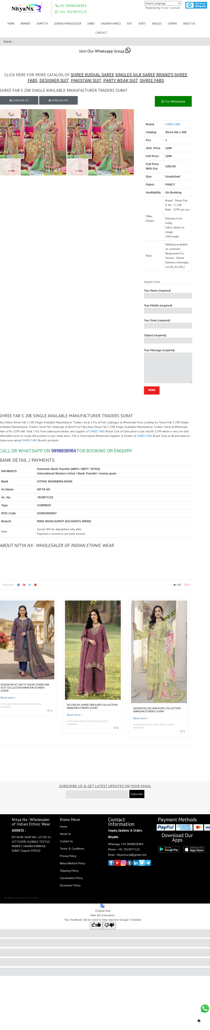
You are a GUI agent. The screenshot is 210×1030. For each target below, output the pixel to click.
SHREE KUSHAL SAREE (92, 74)
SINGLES (123, 74)
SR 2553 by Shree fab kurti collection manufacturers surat (92, 706)
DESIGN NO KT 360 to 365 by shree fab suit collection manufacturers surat (25, 687)
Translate (170, 8)
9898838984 (63, 450)
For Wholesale (173, 101)
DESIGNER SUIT (54, 80)
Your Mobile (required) (168, 309)
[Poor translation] (109, 925)
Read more (7, 697)
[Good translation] (96, 925)
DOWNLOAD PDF (58, 100)
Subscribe (137, 794)
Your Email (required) (168, 324)
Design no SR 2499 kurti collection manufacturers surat (156, 710)
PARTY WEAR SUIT (120, 80)
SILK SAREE (144, 74)
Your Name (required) (168, 294)
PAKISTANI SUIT (86, 80)
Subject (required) (168, 338)
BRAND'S (164, 74)
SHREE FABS (152, 80)
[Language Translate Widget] (162, 3)
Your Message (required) (168, 365)
